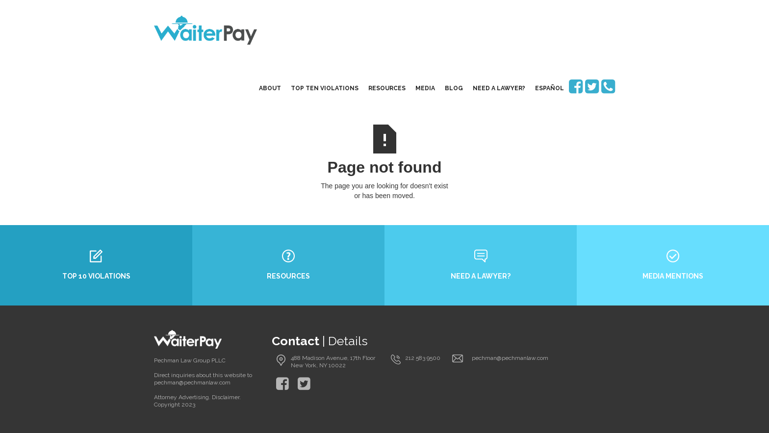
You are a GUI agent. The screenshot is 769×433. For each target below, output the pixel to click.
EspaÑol (549, 88)
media (425, 88)
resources (387, 88)
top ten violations (325, 88)
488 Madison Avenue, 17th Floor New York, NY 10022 (333, 362)
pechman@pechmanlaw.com (510, 358)
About (270, 88)
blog (454, 88)
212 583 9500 (422, 358)
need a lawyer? (499, 88)
